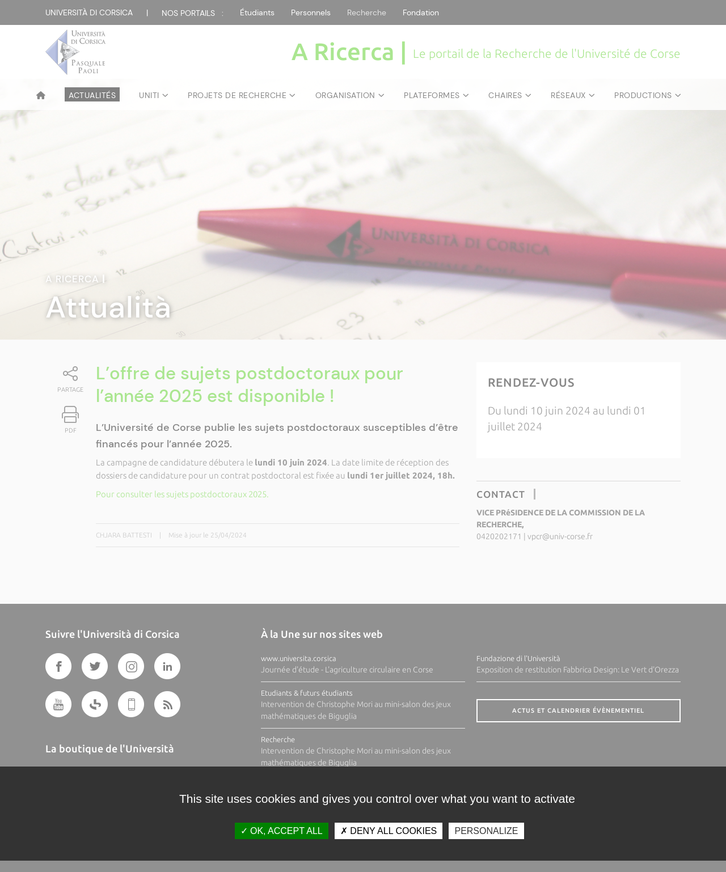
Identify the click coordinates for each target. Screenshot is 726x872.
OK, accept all (281, 831)
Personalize (486, 831)
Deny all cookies (388, 831)
